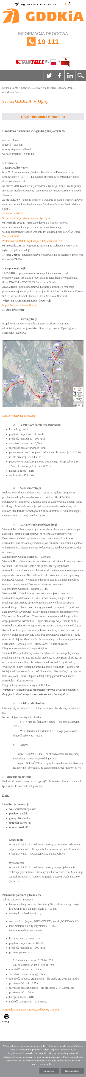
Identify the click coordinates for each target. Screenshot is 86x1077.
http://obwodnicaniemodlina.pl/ (19, 305)
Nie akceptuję (72, 1070)
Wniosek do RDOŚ (13, 213)
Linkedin (70, 75)
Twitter (49, 75)
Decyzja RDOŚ (10, 236)
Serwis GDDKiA (30, 87)
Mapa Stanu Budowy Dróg (57, 87)
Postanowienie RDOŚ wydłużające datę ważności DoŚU (33, 241)
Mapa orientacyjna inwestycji (18, 415)
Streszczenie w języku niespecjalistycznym (26, 218)
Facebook (59, 75)
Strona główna (10, 87)
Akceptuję (49, 1070)
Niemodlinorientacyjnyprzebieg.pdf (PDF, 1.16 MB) (31, 1009)
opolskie (7, 92)
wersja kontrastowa (41, 4)
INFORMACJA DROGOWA (43, 41)
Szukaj (80, 75)
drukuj (5, 1021)
